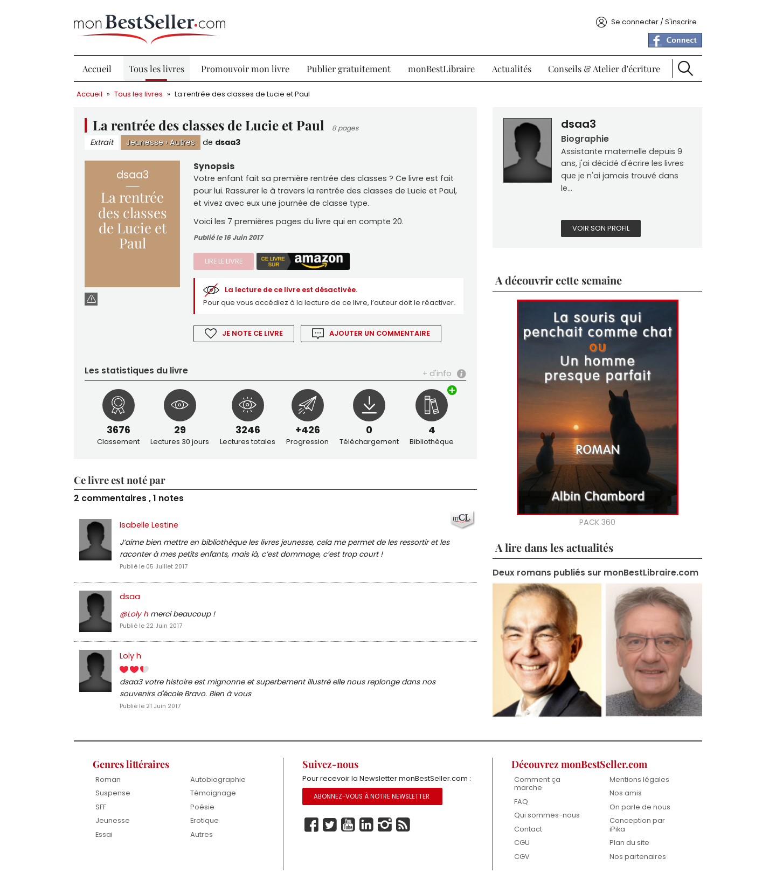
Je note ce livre (257, 343)
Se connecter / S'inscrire (647, 18)
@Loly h (141, 625)
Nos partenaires (633, 864)
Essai (110, 842)
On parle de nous (635, 814)
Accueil (102, 65)
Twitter (331, 844)
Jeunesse (151, 138)
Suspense (119, 800)
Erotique (209, 828)
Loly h (137, 667)
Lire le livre (228, 258)
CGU (519, 850)
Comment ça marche (534, 790)
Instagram (386, 844)
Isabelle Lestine (156, 535)
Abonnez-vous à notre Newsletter (373, 816)
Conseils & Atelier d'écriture (600, 65)
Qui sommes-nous (544, 822)
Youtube (350, 844)
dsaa (137, 607)
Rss (405, 844)
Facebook (313, 844)
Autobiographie (223, 786)
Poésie (207, 814)
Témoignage (218, 800)
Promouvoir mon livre (248, 65)
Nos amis (621, 800)
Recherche (679, 64)
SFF (107, 814)
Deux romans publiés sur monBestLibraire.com (544, 576)
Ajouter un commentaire (385, 343)
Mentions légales (634, 786)
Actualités (509, 65)
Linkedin (368, 844)
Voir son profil (598, 225)
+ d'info (434, 383)
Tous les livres (161, 65)
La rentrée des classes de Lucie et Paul (249, 90)
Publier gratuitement (350, 65)
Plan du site (625, 850)
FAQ (518, 808)
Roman (114, 786)
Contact (525, 836)
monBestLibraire (440, 65)
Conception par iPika (632, 832)
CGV (519, 864)
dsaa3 (234, 138)
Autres (189, 138)
